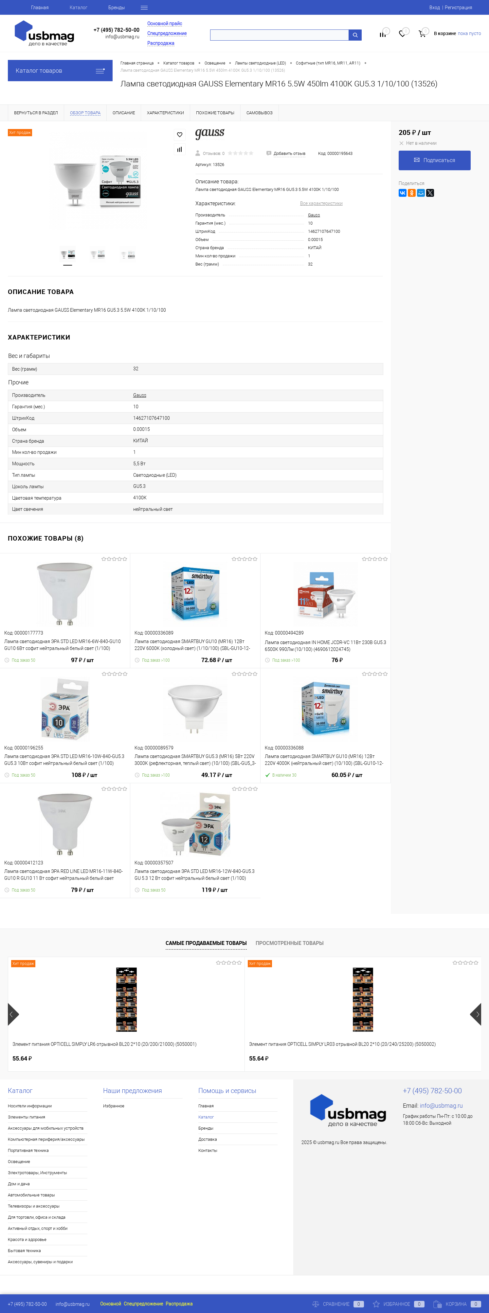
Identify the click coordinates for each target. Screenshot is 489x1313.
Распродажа (160, 43)
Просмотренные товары (290, 943)
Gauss (314, 215)
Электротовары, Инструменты (37, 1172)
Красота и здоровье (27, 1239)
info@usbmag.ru (122, 36)
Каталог (78, 7)
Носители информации (30, 1105)
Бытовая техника (24, 1250)
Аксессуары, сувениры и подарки (40, 1261)
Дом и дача (19, 1183)
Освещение (19, 1161)
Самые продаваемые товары (206, 943)
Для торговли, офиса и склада (36, 1217)
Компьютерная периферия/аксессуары (46, 1139)
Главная (40, 7)
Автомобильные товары (31, 1195)
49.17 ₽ (216, 778)
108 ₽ (84, 778)
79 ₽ (82, 893)
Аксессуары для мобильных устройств (45, 1128)
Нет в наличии (418, 143)
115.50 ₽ (385, 1058)
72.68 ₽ (216, 664)
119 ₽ (214, 893)
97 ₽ (82, 664)
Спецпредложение (167, 33)
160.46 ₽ (266, 1058)
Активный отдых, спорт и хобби (37, 1228)
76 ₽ (337, 663)
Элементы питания (26, 1117)
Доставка (207, 1139)
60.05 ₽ (347, 778)
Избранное (113, 1105)
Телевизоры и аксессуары (34, 1206)
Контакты (207, 1150)
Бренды (116, 7)
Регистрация (458, 7)
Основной (110, 1303)
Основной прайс (164, 23)
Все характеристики (321, 203)
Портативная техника (28, 1150)
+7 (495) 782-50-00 (116, 30)
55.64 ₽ (22, 1058)
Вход (434, 7)
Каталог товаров (60, 70)
